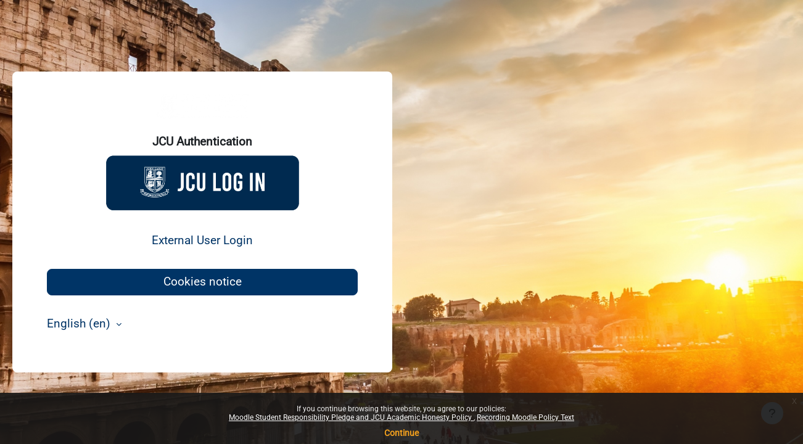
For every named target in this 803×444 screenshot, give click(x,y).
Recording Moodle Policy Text (525, 417)
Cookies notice (202, 281)
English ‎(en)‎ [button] (80, 323)
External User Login (202, 240)
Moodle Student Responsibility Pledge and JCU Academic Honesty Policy (351, 417)
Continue (401, 433)
